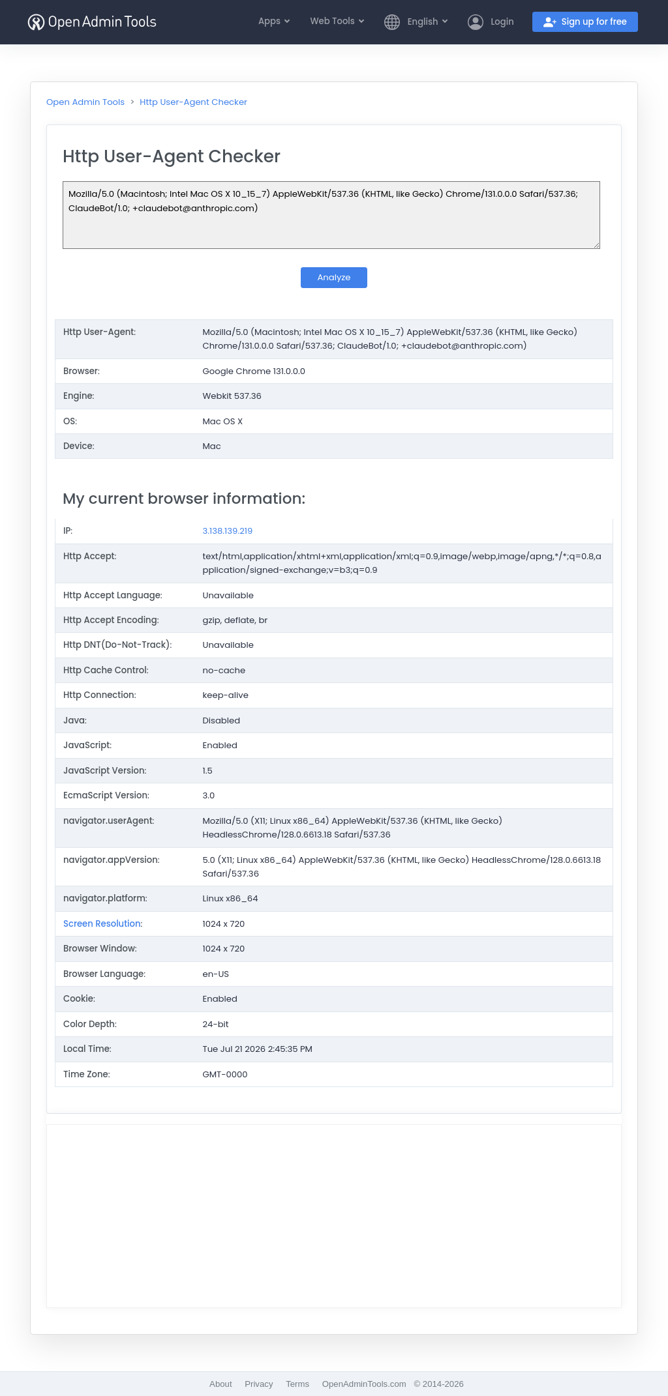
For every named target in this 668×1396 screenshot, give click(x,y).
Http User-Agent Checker (193, 102)
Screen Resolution (102, 924)
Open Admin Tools (85, 102)
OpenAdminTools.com (364, 1384)
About (220, 1384)
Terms (297, 1384)
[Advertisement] (334, 1216)
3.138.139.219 (228, 531)
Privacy (259, 1384)
